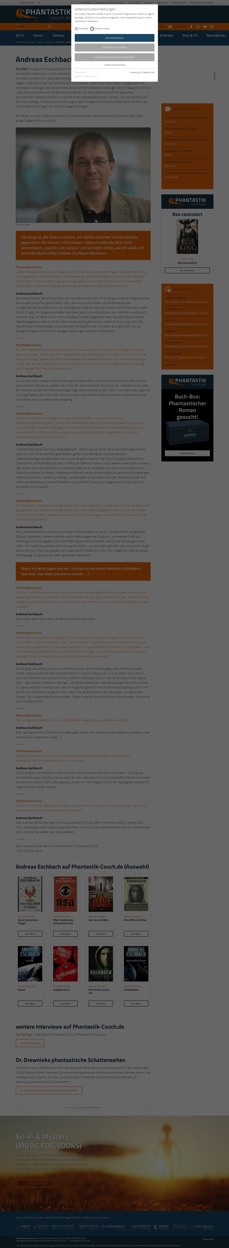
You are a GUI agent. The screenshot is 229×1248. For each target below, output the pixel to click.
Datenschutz (148, 72)
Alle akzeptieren (115, 38)
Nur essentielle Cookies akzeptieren (114, 57)
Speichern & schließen (114, 47)
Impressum (135, 72)
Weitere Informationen (114, 64)
